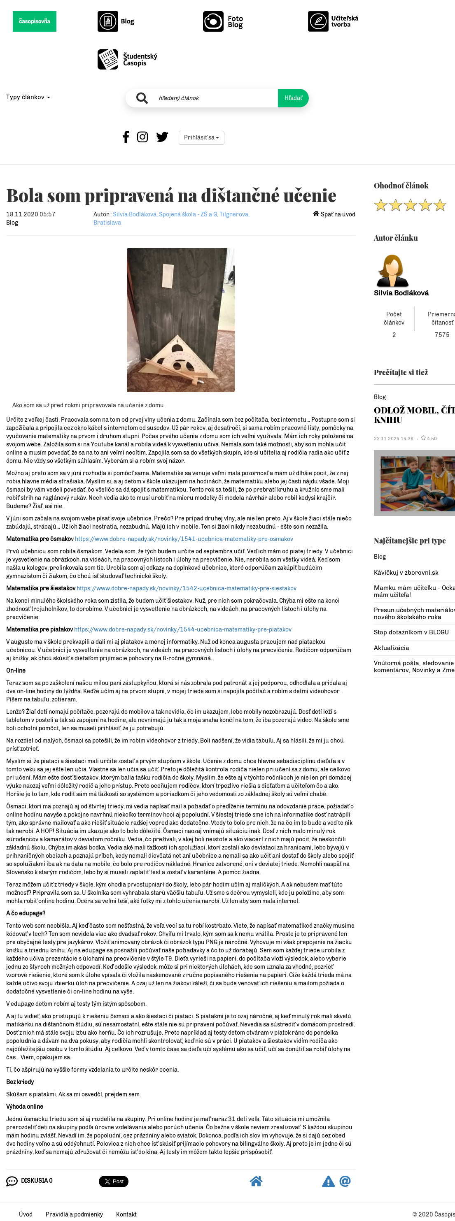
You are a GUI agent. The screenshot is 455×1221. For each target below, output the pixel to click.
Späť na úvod (334, 214)
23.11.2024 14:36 (393, 438)
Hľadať (293, 98)
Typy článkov (28, 97)
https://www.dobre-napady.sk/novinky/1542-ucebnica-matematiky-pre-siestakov (186, 588)
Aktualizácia (391, 648)
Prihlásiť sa (201, 137)
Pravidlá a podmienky (74, 1214)
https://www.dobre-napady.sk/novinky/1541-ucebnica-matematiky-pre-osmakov (184, 539)
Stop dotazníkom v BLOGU (411, 632)
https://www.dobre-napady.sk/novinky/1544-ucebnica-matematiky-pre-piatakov (183, 629)
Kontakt (126, 1214)
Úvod (26, 1214)
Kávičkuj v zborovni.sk (406, 572)
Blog (12, 222)
